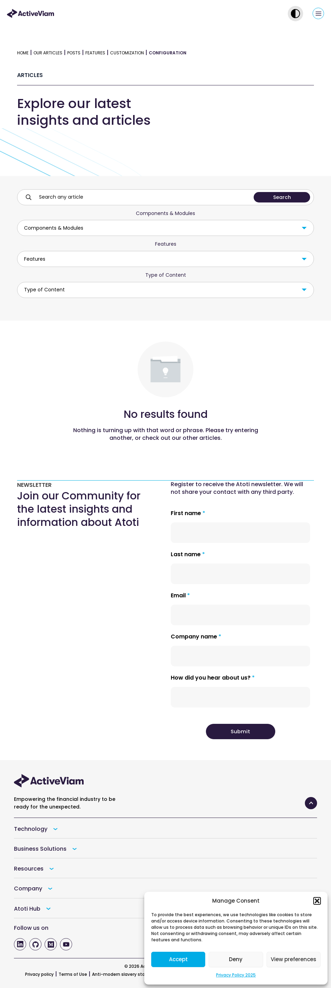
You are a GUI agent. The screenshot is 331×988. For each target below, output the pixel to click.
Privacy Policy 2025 (236, 975)
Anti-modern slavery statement (127, 974)
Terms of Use (73, 974)
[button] (317, 900)
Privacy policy (39, 974)
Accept (178, 959)
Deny (236, 959)
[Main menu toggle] (318, 13)
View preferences (293, 959)
